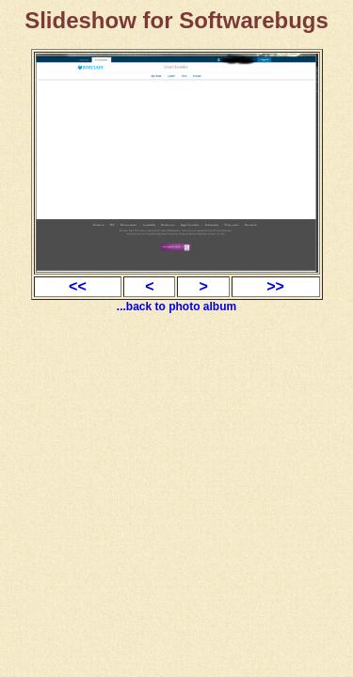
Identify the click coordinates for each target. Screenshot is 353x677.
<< (78, 286)
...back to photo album (176, 306)
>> (275, 286)
